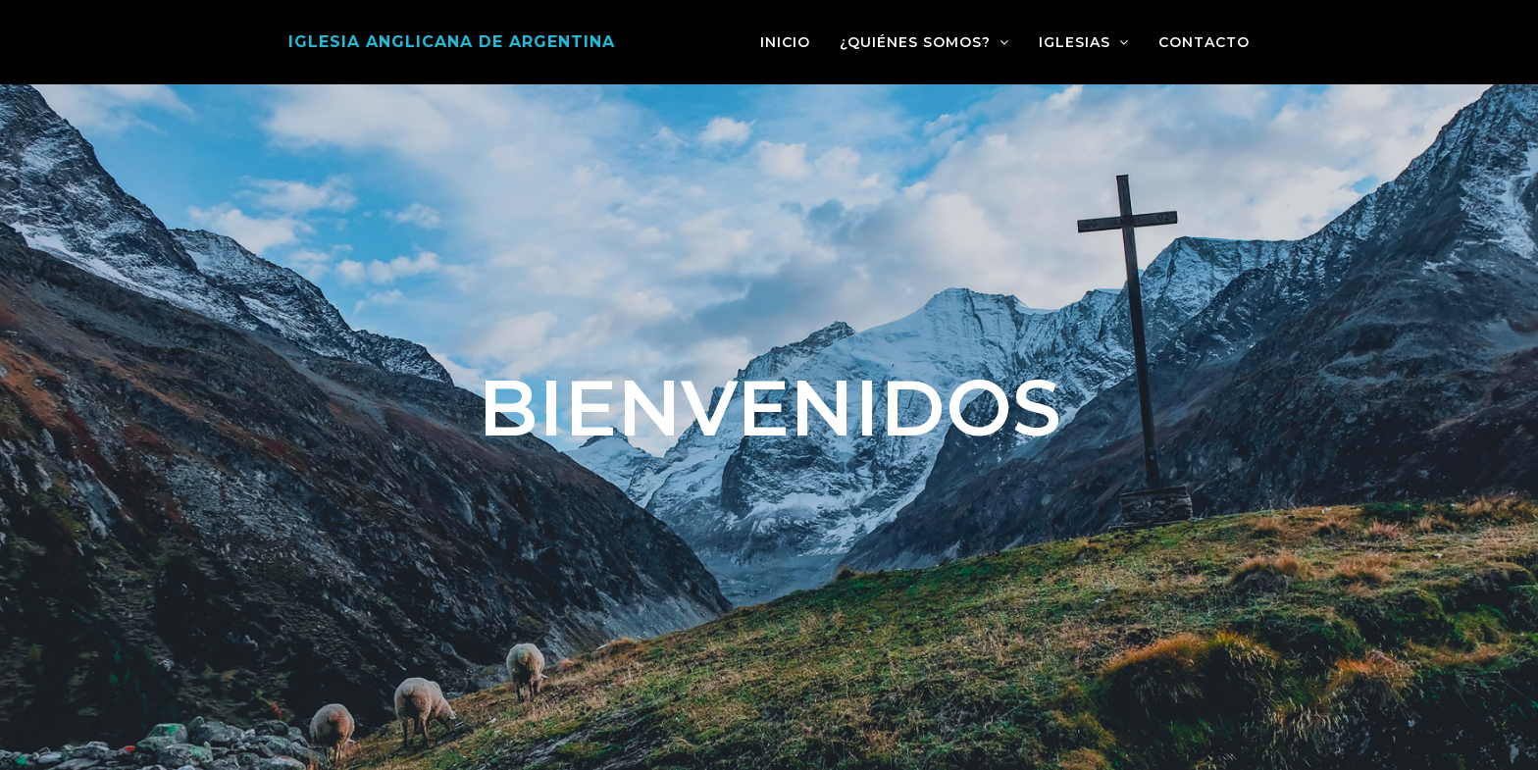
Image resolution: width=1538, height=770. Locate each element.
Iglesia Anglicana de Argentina (451, 41)
